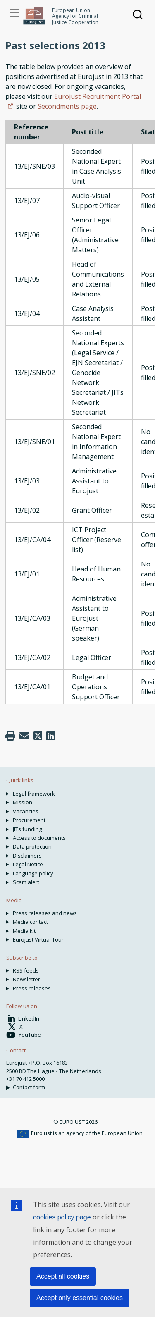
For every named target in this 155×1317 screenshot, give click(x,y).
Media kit (24, 931)
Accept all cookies (62, 1276)
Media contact (30, 921)
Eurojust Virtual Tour (38, 939)
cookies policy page (62, 1217)
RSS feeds (26, 970)
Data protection (32, 846)
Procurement (29, 820)
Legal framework (34, 793)
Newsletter (26, 979)
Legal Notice (28, 864)
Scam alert (26, 882)
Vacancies (25, 811)
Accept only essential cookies (79, 1297)
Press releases (32, 988)
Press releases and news (45, 913)
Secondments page (67, 106)
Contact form (29, 1087)
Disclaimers (27, 855)
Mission (22, 802)
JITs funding (27, 829)
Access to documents (39, 837)
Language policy (33, 873)
